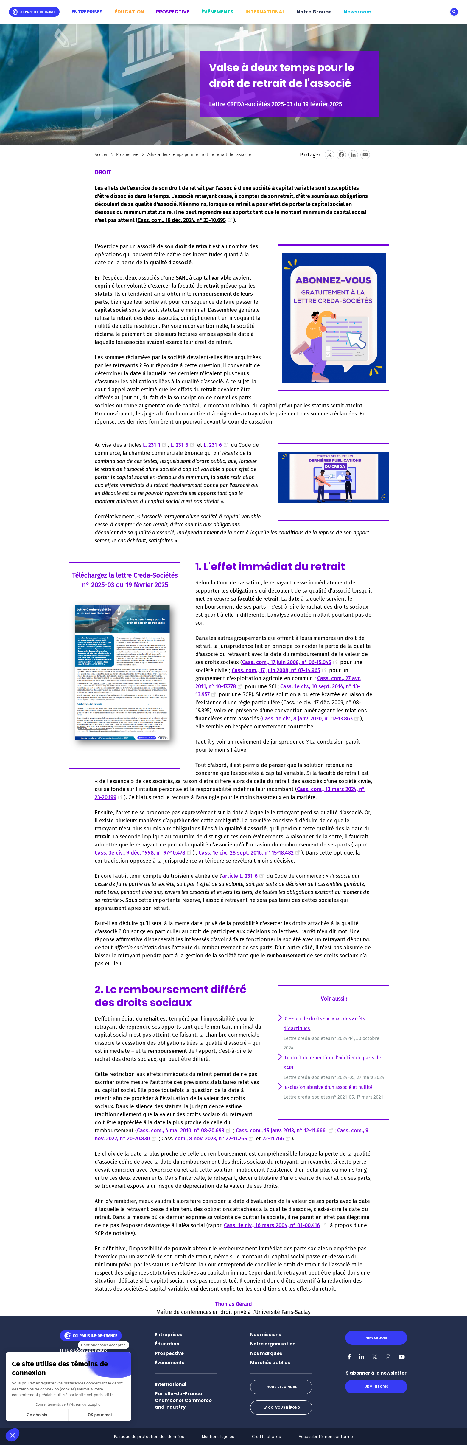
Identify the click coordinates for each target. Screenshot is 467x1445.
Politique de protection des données (149, 1436)
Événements (169, 1362)
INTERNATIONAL (265, 11)
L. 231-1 (155, 445)
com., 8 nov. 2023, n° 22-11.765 (213, 1138)
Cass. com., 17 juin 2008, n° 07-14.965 (280, 670)
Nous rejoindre (281, 1386)
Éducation (167, 1344)
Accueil (101, 154)
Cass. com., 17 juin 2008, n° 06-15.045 (290, 662)
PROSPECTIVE (172, 11)
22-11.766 (276, 1138)
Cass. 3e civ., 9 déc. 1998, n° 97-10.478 (144, 852)
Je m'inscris (376, 1386)
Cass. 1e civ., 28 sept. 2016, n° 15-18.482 (250, 852)
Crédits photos (266, 1436)
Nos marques (266, 1353)
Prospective (127, 154)
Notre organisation (272, 1344)
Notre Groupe (314, 11)
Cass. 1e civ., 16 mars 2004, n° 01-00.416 (275, 1225)
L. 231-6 (216, 445)
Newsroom (357, 11)
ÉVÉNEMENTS (217, 11)
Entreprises (168, 1334)
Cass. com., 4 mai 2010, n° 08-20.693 (184, 1130)
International (170, 1384)
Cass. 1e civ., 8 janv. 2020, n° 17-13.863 (311, 718)
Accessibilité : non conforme (326, 1436)
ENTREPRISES (87, 11)
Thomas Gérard (233, 1304)
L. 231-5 (183, 445)
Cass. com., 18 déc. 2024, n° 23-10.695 (185, 220)
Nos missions (265, 1334)
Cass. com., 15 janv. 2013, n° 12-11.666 (285, 1130)
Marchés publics (270, 1362)
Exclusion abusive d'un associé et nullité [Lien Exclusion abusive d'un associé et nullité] (329, 1087)
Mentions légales (218, 1436)
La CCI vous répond (281, 1407)
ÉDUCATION (129, 11)
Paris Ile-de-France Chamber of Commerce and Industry (183, 1400)
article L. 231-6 (243, 876)
